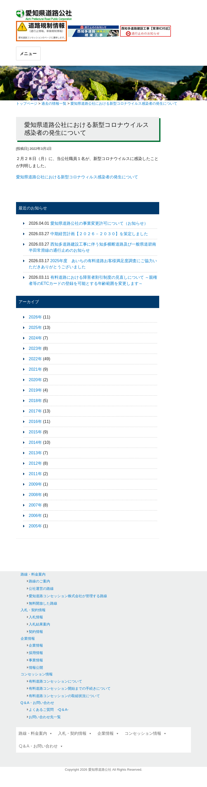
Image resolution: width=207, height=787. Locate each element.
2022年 (35, 359)
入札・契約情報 (33, 610)
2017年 (35, 411)
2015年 (35, 432)
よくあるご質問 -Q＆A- (48, 710)
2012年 (35, 463)
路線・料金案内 (33, 574)
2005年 (35, 526)
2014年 (35, 442)
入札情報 (36, 617)
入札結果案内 (39, 624)
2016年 (35, 421)
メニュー (28, 53)
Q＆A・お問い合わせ (37, 703)
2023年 (35, 348)
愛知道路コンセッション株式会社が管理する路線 (68, 596)
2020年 (35, 380)
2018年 (35, 400)
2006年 (35, 515)
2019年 (35, 390)
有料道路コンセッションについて (55, 681)
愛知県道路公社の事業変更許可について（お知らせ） (99, 223)
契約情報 (36, 632)
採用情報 (36, 653)
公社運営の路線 (41, 588)
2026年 (35, 317)
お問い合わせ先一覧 (45, 717)
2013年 (35, 453)
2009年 (35, 484)
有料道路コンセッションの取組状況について (64, 696)
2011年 (35, 474)
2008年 (35, 494)
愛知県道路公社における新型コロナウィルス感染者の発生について (77, 177)
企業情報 (28, 638)
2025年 (35, 327)
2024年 (35, 338)
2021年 (35, 369)
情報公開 (36, 667)
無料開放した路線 (43, 603)
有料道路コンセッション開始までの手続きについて (70, 688)
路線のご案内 (39, 581)
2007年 (35, 505)
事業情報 (36, 660)
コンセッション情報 (37, 674)
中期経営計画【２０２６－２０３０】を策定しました (99, 234)
